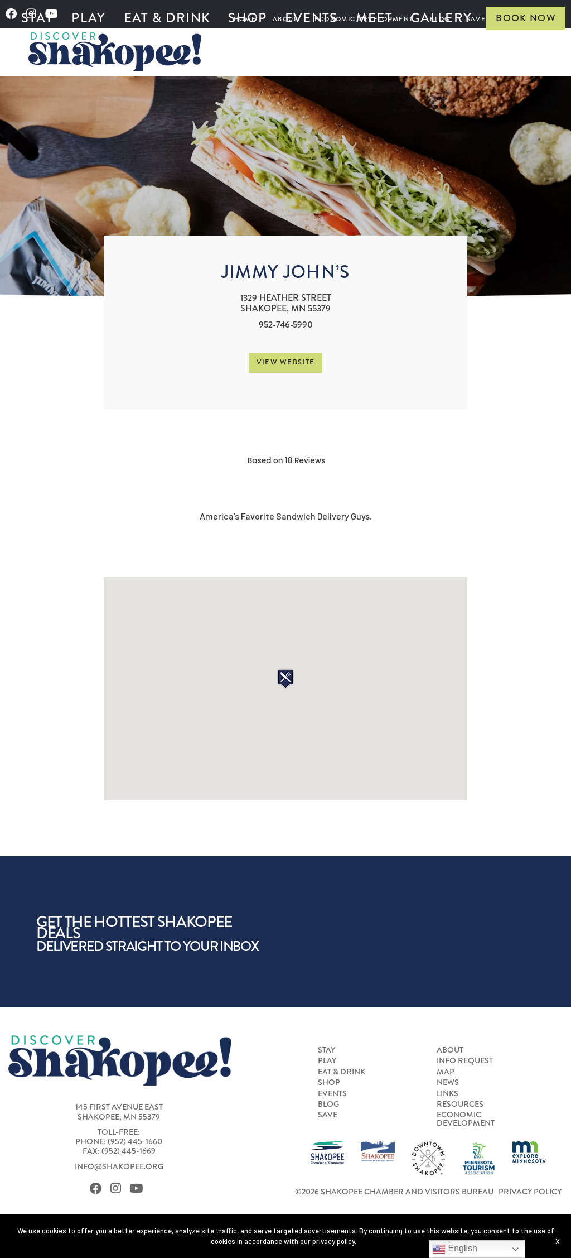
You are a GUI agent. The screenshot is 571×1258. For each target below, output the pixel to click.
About (450, 1050)
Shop (247, 17)
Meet (374, 17)
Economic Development (466, 1119)
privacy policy (333, 1241)
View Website (286, 362)
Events (311, 17)
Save (327, 1115)
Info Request (465, 1061)
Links (447, 1094)
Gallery (441, 17)
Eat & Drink (167, 17)
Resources (460, 1104)
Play (88, 17)
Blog (328, 1104)
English (454, 1249)
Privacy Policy (530, 1192)
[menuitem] (37, 18)
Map (445, 1072)
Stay (37, 17)
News (448, 1083)
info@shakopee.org (119, 1167)
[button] (285, 678)
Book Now (526, 18)
